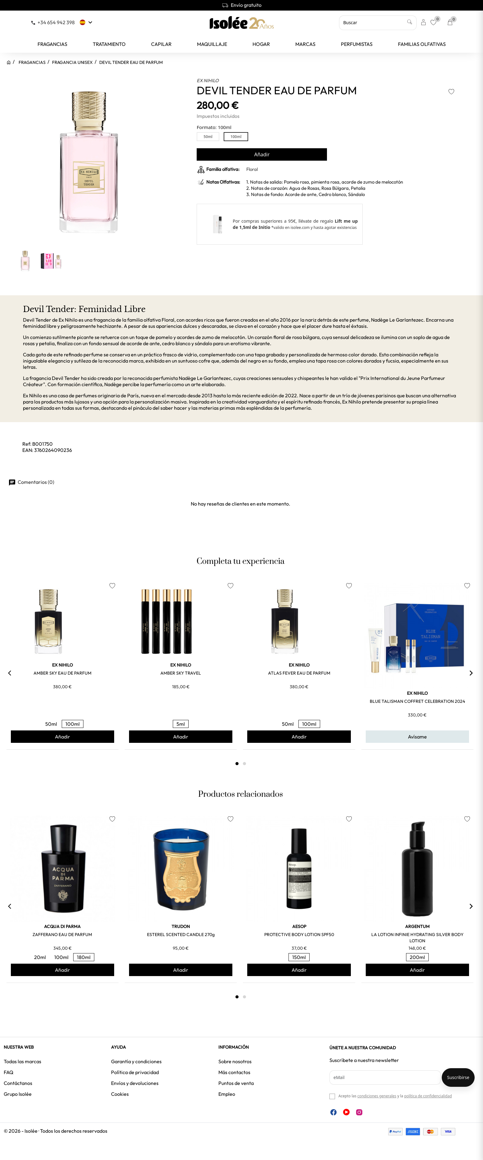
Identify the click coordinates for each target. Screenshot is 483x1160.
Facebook (333, 1112)
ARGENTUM (417, 926)
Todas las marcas (22, 1061)
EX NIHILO (208, 80)
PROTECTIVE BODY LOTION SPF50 (299, 934)
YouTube (346, 1112)
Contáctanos (18, 1083)
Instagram (359, 1112)
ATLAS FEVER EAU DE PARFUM (299, 673)
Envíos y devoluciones (135, 1083)
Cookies (120, 1094)
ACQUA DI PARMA (62, 926)
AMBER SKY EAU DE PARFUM (63, 673)
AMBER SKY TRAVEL (180, 673)
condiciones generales (376, 1096)
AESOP (299, 926)
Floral (252, 169)
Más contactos (234, 1072)
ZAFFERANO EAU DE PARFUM (62, 934)
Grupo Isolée (18, 1094)
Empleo (226, 1094)
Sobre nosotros (235, 1061)
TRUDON (181, 926)
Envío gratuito (242, 5)
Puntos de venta (236, 1083)
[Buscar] (378, 23)
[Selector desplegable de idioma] (86, 22)
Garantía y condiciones (136, 1061)
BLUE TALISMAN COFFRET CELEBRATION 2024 (417, 701)
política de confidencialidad (428, 1096)
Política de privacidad (135, 1072)
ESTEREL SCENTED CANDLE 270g (181, 934)
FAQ (8, 1072)
